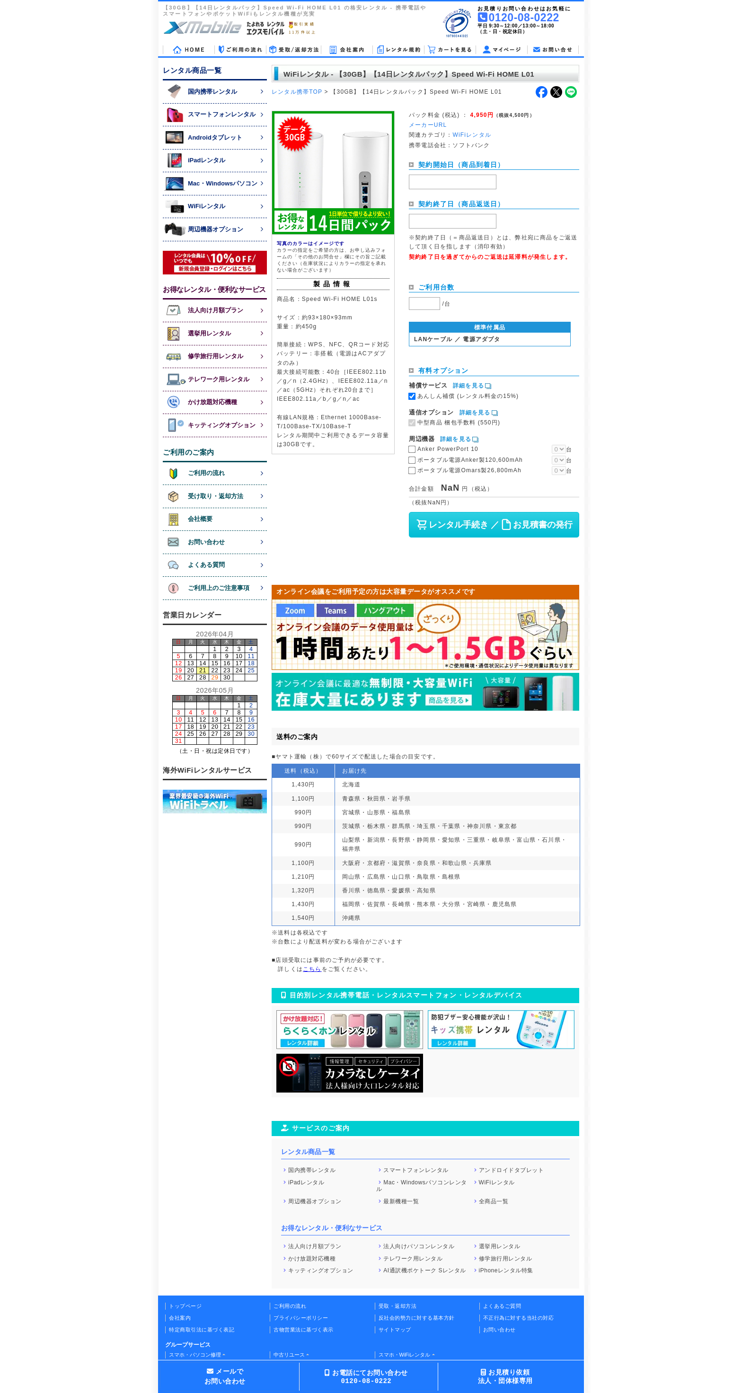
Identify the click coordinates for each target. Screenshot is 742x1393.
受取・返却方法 (398, 1306)
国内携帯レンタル (312, 1170)
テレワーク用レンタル (412, 1258)
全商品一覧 (494, 1201)
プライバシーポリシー (301, 1318)
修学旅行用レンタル (505, 1258)
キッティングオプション (320, 1270)
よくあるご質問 (502, 1306)
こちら (312, 969)
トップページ (185, 1306)
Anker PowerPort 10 (447, 449)
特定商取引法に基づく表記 (201, 1329)
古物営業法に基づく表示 (304, 1329)
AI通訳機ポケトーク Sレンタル (424, 1270)
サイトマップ (395, 1329)
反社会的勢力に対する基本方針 (417, 1318)
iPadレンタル (306, 1182)
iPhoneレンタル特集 (506, 1270)
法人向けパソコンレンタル (418, 1246)
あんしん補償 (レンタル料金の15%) (468, 396)
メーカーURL (428, 125)
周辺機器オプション (315, 1201)
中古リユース (289, 1355)
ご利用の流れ (290, 1306)
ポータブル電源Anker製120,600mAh (470, 460)
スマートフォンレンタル (416, 1170)
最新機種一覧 (401, 1201)
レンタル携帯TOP (297, 91)
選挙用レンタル (500, 1246)
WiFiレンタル (497, 1182)
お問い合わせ (499, 1329)
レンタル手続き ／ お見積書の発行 (493, 524)
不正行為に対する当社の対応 (518, 1318)
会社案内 (180, 1318)
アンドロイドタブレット (511, 1170)
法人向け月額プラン (315, 1246)
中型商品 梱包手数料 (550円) (458, 422)
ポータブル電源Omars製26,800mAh (469, 470)
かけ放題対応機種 (312, 1258)
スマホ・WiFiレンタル (405, 1355)
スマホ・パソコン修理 (195, 1355)
